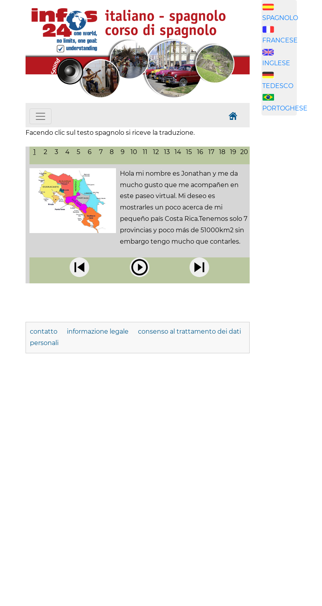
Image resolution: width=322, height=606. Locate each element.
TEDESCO (277, 86)
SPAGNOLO (280, 18)
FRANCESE (280, 40)
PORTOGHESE (284, 108)
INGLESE (276, 63)
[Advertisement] (291, 245)
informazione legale (98, 331)
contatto (43, 331)
